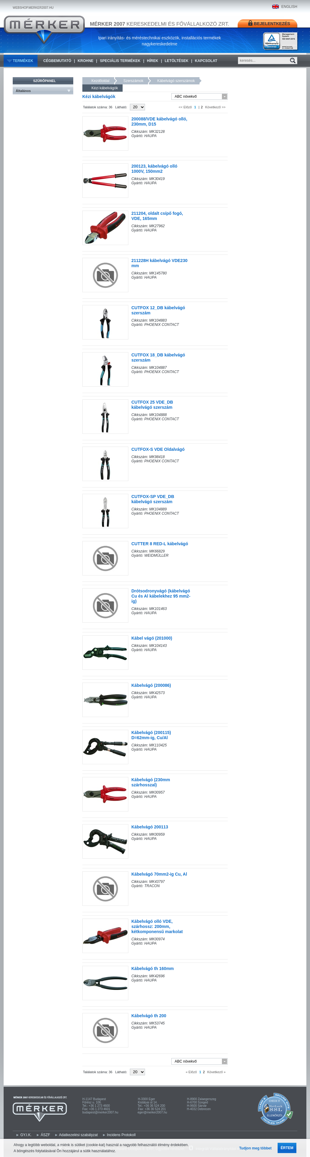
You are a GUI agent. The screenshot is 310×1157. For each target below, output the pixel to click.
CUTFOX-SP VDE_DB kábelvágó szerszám (152, 499)
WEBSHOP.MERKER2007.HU (33, 7)
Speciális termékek (120, 61)
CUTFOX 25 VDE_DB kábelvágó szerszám (152, 405)
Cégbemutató (57, 61)
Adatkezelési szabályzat (78, 1135)
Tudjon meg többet (255, 1148)
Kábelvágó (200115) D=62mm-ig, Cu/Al (151, 735)
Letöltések (176, 61)
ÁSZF (45, 1135)
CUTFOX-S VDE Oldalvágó (158, 449)
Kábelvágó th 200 (148, 1015)
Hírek (152, 61)
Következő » (216, 1072)
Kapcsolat (206, 61)
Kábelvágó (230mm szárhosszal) (150, 782)
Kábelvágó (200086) (151, 685)
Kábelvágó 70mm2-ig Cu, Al (159, 874)
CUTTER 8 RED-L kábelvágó (159, 543)
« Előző (192, 1072)
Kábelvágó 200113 (149, 826)
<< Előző (186, 107)
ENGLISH (289, 7)
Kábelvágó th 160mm (152, 968)
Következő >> (215, 107)
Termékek (23, 61)
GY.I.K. (25, 1135)
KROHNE (86, 61)
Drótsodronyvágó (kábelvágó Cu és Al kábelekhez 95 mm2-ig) (160, 596)
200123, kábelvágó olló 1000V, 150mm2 (154, 169)
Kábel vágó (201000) (151, 638)
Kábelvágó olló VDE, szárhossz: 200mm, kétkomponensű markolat (157, 926)
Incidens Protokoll (121, 1135)
